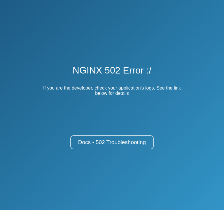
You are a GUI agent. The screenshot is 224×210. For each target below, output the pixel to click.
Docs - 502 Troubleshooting (112, 142)
